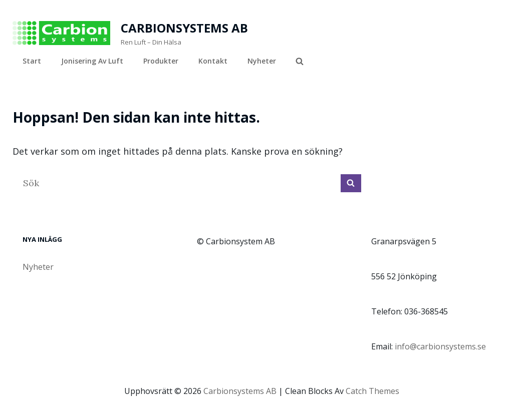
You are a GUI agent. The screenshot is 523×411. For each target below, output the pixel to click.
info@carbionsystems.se (440, 346)
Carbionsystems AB (184, 28)
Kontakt (212, 61)
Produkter (160, 61)
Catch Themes (372, 390)
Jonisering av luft (92, 61)
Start (32, 61)
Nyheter (261, 61)
